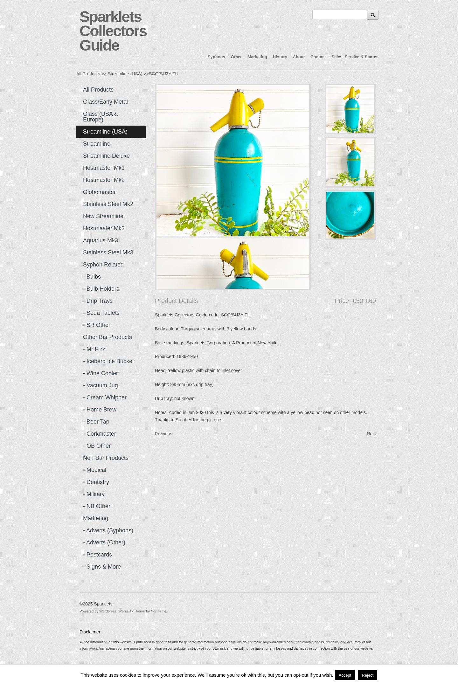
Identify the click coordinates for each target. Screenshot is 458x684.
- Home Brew (99, 409)
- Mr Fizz (94, 349)
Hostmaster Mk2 (104, 180)
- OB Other (97, 446)
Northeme (158, 611)
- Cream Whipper (105, 397)
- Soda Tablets (101, 313)
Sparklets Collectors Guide (113, 31)
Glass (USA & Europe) (100, 117)
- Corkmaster (99, 434)
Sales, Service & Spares (355, 56)
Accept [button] (345, 675)
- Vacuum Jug (100, 385)
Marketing (257, 56)
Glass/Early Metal (105, 102)
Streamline (96, 144)
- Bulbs (92, 276)
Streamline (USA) (125, 73)
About (299, 56)
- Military (94, 494)
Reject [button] (368, 675)
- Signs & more (102, 566)
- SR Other (96, 325)
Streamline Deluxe (106, 156)
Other (236, 56)
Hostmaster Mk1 (104, 168)
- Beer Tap (96, 421)
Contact (318, 56)
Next (371, 433)
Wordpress (107, 611)
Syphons (216, 56)
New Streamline (103, 216)
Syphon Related (103, 264)
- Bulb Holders (101, 289)
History (280, 56)
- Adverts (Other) (104, 542)
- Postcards (97, 554)
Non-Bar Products (105, 458)
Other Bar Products (107, 337)
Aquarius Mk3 (100, 240)
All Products (88, 73)
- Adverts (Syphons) (108, 530)
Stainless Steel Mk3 (108, 252)
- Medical (94, 470)
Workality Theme (131, 611)
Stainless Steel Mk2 (108, 204)
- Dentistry (96, 482)
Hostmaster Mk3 (104, 228)
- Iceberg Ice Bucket (108, 361)
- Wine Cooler (100, 373)
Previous (163, 433)
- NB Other (96, 506)
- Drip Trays (98, 301)
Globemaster (99, 192)
